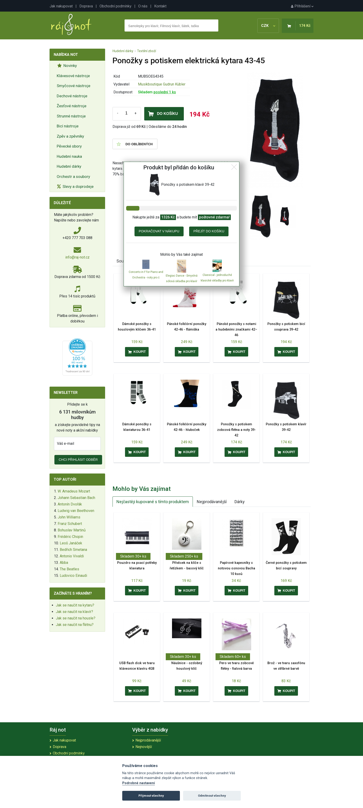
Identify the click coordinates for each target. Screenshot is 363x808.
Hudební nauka (69, 156)
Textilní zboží (146, 51)
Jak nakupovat (61, 6)
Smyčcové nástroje (73, 85)
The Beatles (69, 569)
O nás (142, 6)
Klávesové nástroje (73, 75)
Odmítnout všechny (212, 795)
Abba (64, 562)
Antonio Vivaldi (72, 556)
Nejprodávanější (212, 501)
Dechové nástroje (72, 96)
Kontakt (160, 6)
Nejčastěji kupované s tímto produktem (152, 501)
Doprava (86, 6)
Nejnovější (143, 747)
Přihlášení (302, 6)
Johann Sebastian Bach (76, 498)
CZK (268, 25)
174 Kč (304, 25)
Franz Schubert (70, 523)
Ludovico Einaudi (73, 575)
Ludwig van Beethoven (76, 510)
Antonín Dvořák (70, 504)
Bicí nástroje (67, 126)
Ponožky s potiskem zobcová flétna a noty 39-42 (236, 429)
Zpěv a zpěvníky (70, 136)
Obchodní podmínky (115, 6)
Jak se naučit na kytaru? (75, 605)
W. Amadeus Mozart (74, 491)
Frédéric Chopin (70, 536)
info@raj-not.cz (77, 257)
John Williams (69, 517)
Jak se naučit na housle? (75, 618)
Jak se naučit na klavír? (74, 611)
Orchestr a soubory (73, 176)
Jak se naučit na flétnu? (75, 624)
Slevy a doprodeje (75, 186)
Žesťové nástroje (71, 106)
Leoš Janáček (71, 543)
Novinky (67, 65)
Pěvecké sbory (69, 146)
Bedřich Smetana (73, 549)
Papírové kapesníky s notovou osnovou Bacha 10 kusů (236, 568)
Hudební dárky (69, 166)
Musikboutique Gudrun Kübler (161, 84)
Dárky (240, 501)
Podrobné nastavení (138, 783)
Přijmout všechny (151, 795)
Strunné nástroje (71, 116)
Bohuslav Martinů (72, 530)
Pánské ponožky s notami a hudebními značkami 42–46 (236, 329)
